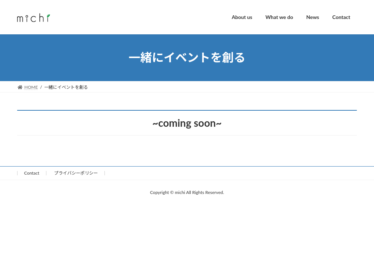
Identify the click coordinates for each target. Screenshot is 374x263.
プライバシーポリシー (76, 173)
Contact (31, 173)
